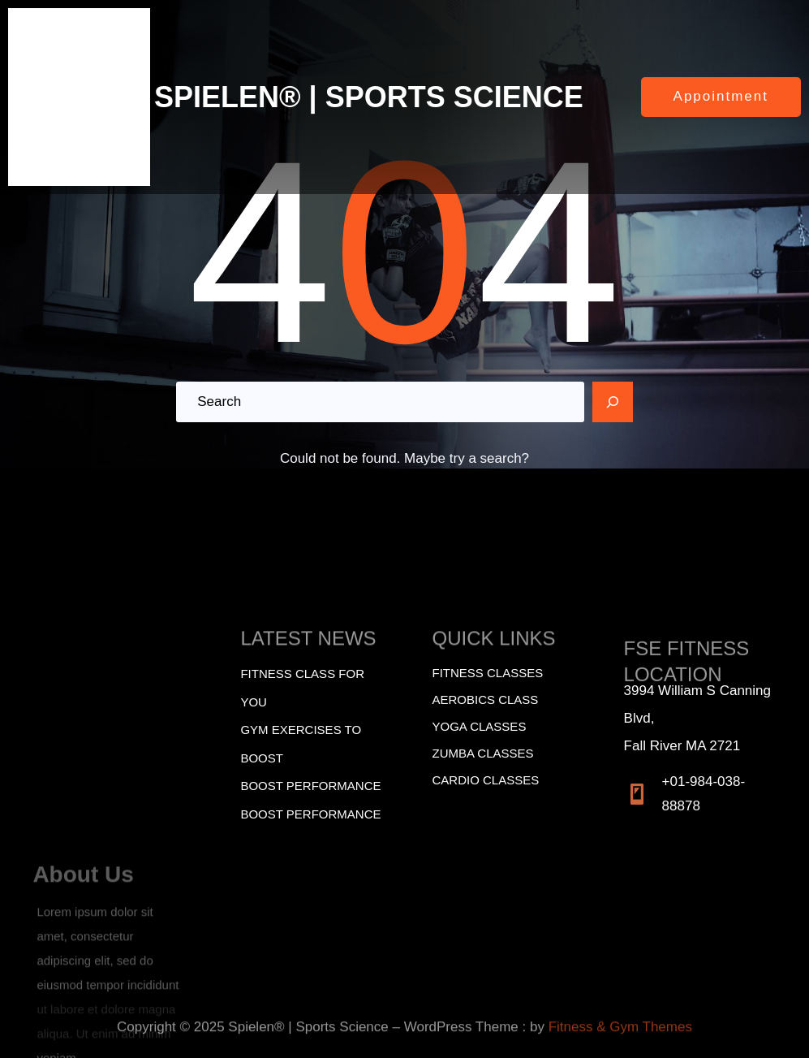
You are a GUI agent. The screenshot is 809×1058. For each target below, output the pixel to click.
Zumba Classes (483, 753)
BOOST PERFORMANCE (310, 785)
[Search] (612, 402)
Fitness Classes (488, 673)
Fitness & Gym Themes (620, 1036)
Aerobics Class (485, 699)
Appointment (720, 96)
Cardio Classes (486, 780)
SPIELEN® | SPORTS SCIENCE (368, 97)
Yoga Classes (479, 726)
